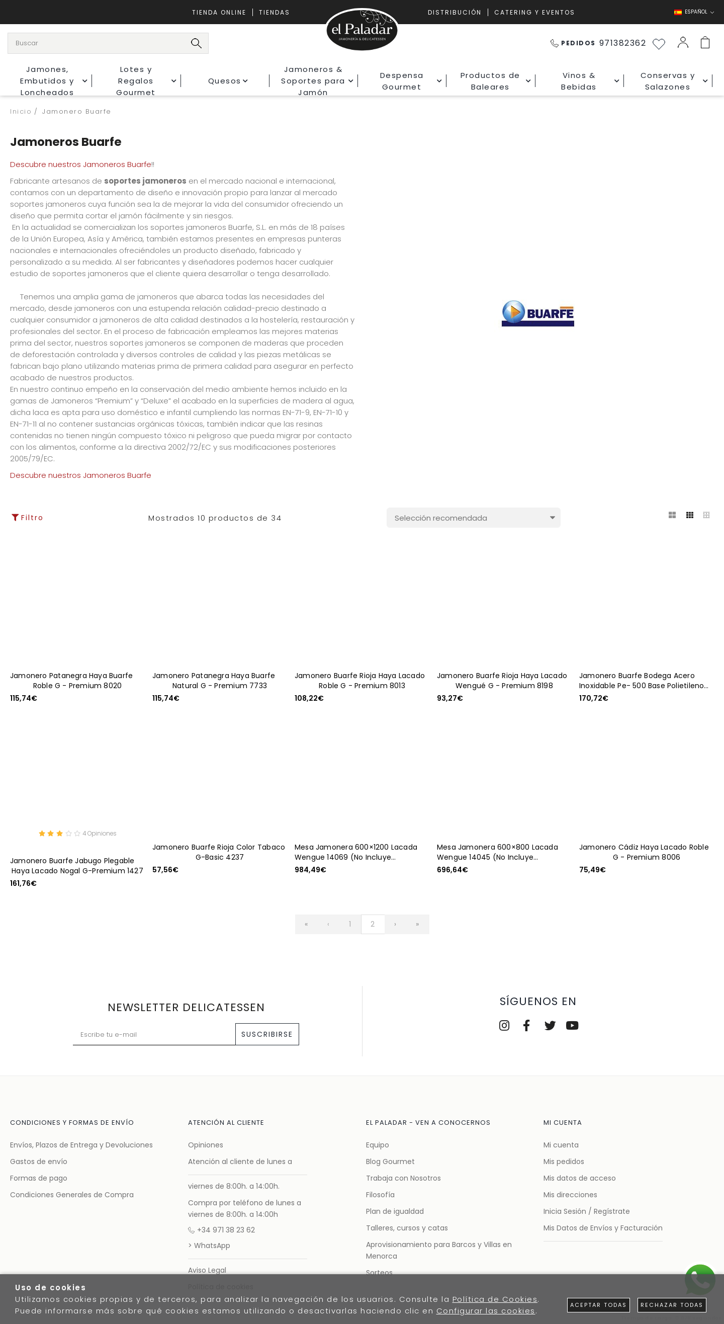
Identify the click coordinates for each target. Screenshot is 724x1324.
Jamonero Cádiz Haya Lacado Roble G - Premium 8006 (644, 852)
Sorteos (379, 1273)
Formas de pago (38, 1178)
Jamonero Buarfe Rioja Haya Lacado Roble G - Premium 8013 (360, 681)
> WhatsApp (209, 1245)
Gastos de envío (38, 1161)
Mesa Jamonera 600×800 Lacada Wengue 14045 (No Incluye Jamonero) (497, 852)
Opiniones (205, 1145)
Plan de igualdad (395, 1211)
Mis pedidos (564, 1161)
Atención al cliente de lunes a (240, 1161)
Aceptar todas (598, 1305)
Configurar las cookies (485, 1310)
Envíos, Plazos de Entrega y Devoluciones (81, 1145)
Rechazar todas (672, 1305)
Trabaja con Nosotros (403, 1178)
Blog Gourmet (390, 1161)
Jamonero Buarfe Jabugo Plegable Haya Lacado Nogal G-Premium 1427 (76, 867)
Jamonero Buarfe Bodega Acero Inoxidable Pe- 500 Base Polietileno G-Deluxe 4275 (641, 681)
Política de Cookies (495, 1299)
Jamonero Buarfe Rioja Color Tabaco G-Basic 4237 (218, 852)
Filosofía (380, 1195)
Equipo (377, 1145)
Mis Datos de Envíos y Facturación (603, 1228)
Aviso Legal (207, 1270)
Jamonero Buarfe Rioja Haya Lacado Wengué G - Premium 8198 (502, 681)
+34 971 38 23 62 (221, 1230)
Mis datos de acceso (580, 1178)
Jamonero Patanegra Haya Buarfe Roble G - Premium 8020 (71, 681)
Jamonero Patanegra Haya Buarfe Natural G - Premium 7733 (213, 681)
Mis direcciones (570, 1195)
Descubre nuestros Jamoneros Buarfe (80, 164)
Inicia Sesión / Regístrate (587, 1211)
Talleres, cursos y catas (407, 1228)
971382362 (599, 43)
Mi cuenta (561, 1145)
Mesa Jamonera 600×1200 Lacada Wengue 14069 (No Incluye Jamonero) (356, 852)
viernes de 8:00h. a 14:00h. (234, 1186)
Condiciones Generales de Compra (72, 1195)
